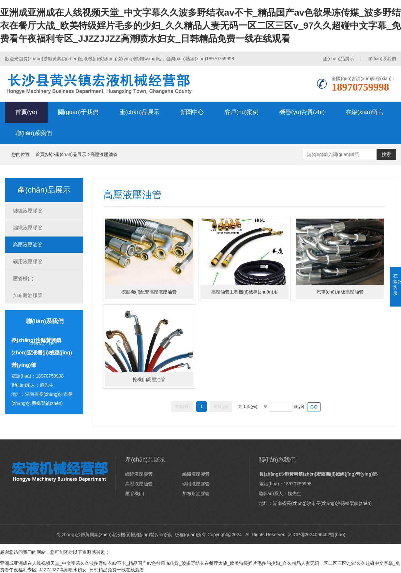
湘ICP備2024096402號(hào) (316, 534)
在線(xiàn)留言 (365, 112)
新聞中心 (192, 112)
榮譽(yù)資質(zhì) (302, 112)
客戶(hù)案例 (242, 112)
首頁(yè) (26, 112)
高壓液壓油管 (104, 154)
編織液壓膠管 (27, 227)
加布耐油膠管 (27, 295)
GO (314, 406)
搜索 (386, 154)
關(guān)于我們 (78, 112)
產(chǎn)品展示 (338, 58)
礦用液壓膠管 (27, 261)
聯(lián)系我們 (382, 58)
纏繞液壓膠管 (27, 210)
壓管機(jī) (23, 278)
